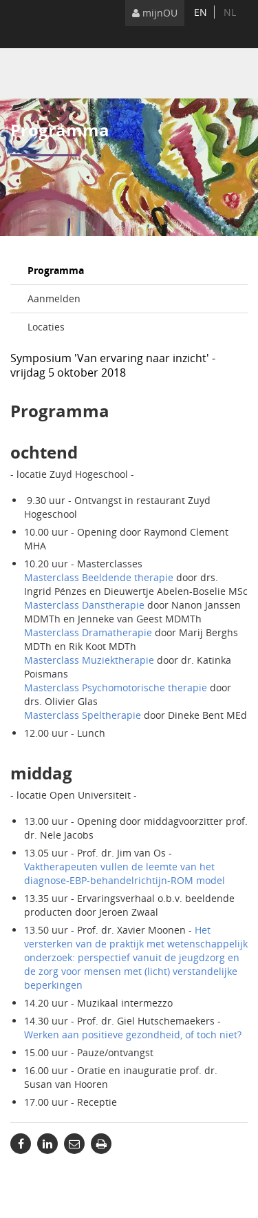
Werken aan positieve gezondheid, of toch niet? (132, 1034)
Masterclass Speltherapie (82, 715)
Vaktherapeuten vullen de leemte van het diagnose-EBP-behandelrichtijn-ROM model (124, 873)
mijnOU (155, 12)
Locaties (46, 326)
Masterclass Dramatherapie (88, 632)
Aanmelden (54, 298)
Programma (56, 270)
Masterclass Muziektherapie (89, 659)
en (200, 12)
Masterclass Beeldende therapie (98, 577)
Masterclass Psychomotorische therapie (115, 687)
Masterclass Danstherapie (84, 604)
